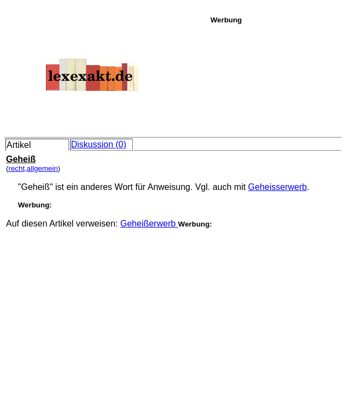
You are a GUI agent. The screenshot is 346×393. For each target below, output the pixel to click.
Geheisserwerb (277, 187)
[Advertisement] (275, 78)
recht (16, 168)
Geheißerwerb (149, 223)
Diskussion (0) (98, 144)
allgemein (42, 168)
